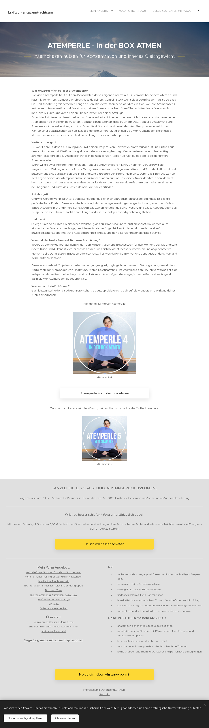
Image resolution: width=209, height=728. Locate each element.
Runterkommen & (40, 595)
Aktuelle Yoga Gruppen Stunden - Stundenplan (53, 572)
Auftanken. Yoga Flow (64, 595)
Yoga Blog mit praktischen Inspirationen (53, 640)
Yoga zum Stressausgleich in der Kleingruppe (56, 585)
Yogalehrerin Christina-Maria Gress (54, 622)
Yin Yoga (54, 603)
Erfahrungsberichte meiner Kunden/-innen (53, 626)
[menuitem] (177, 11)
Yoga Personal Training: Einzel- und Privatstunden (53, 576)
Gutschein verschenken (53, 608)
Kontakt (104, 694)
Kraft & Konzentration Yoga (53, 599)
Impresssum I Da (93, 689)
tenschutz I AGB (114, 689)
